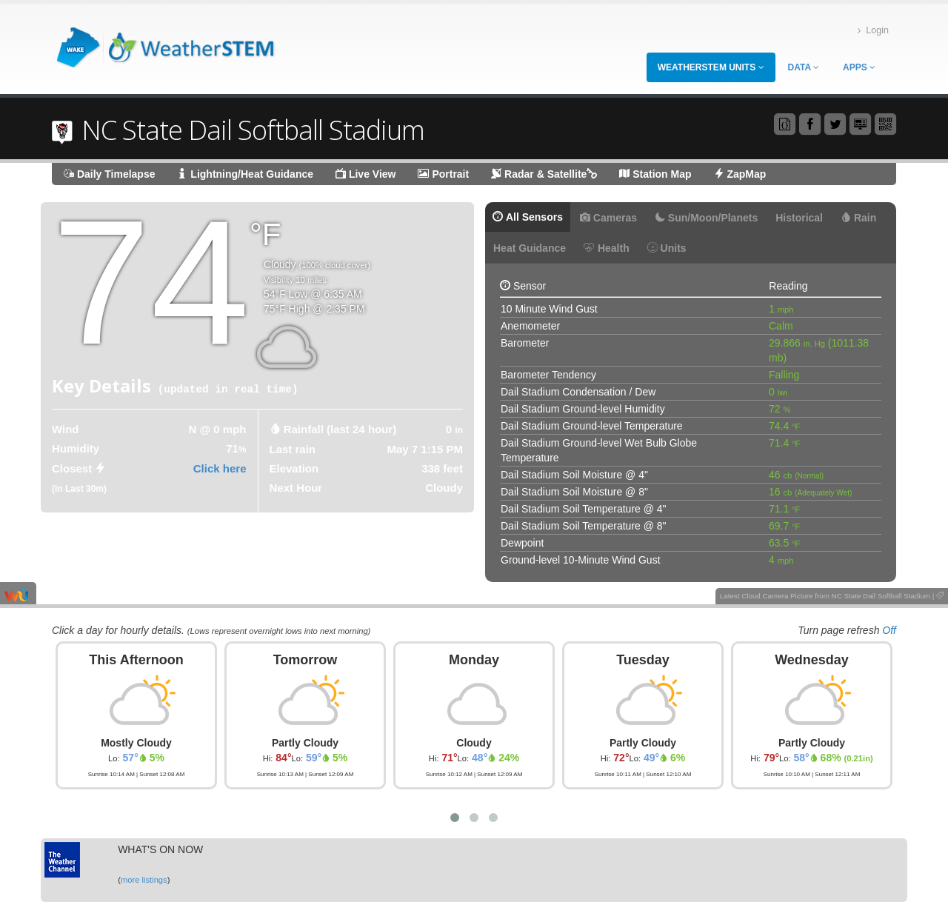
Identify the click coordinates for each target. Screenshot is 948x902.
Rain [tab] (858, 218)
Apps (859, 67)
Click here (220, 468)
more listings (144, 879)
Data (803, 67)
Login (873, 30)
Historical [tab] (799, 218)
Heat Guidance (529, 248)
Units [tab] (667, 248)
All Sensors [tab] (528, 217)
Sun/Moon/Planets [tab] (706, 218)
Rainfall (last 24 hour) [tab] (340, 429)
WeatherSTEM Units (711, 67)
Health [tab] (607, 248)
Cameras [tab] (608, 218)
